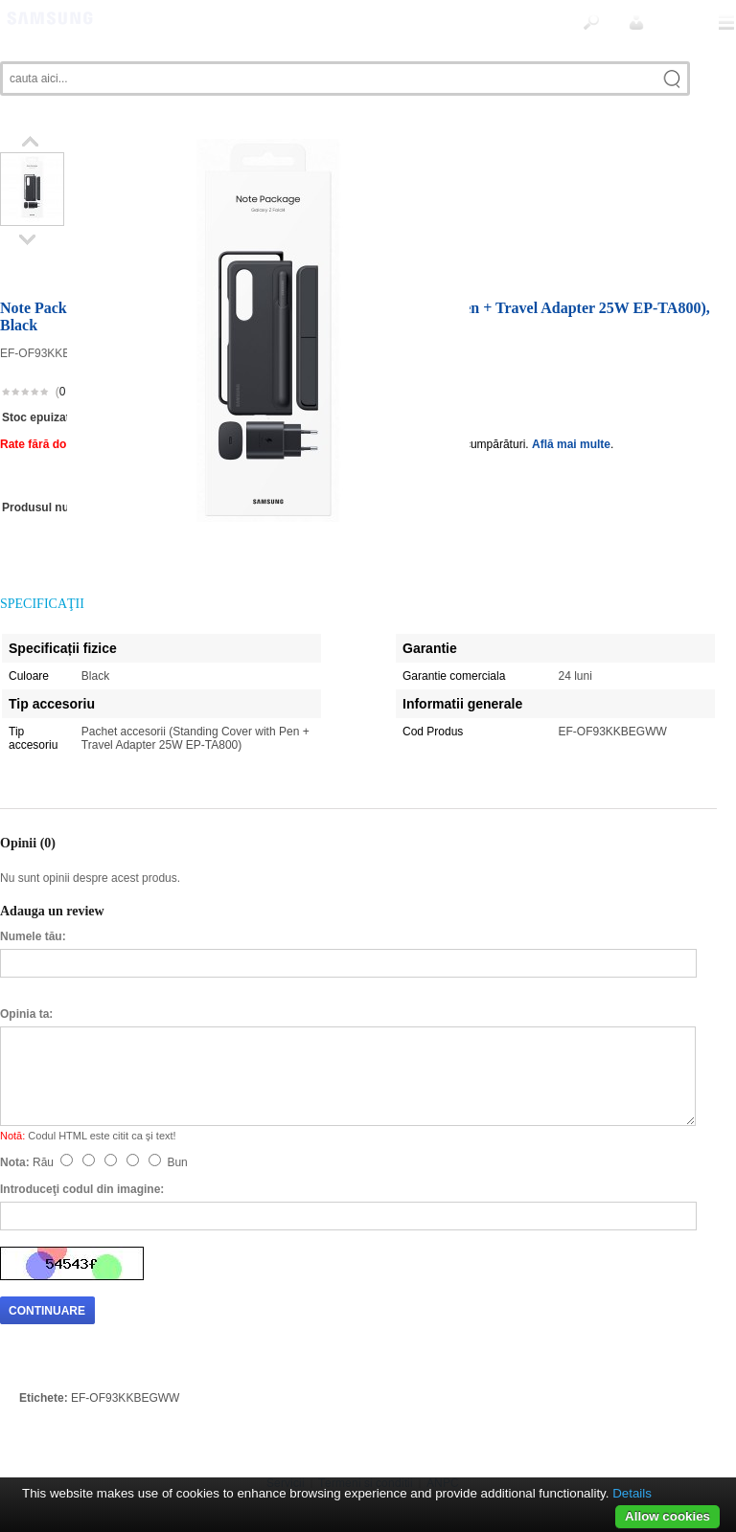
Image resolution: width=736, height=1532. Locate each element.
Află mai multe (571, 402)
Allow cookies (667, 1516)
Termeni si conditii (365, 1441)
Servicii (285, 1441)
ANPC (442, 1441)
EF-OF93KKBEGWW (125, 1356)
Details (632, 1493)
